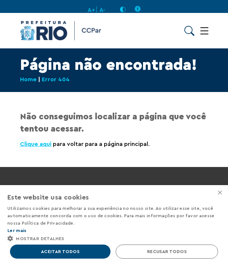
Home (28, 79)
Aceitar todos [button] (60, 251)
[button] (114, 238)
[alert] (114, 225)
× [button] (219, 193)
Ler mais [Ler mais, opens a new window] (16, 230)
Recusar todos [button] (167, 251)
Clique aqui (35, 144)
